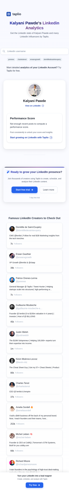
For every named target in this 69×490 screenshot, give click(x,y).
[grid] (34, 353)
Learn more (48, 190)
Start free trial (24, 190)
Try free (34, 485)
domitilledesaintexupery (52, 59)
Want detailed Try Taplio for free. (34, 69)
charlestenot (22, 59)
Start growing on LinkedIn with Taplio (31, 137)
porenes (11, 59)
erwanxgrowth (35, 59)
